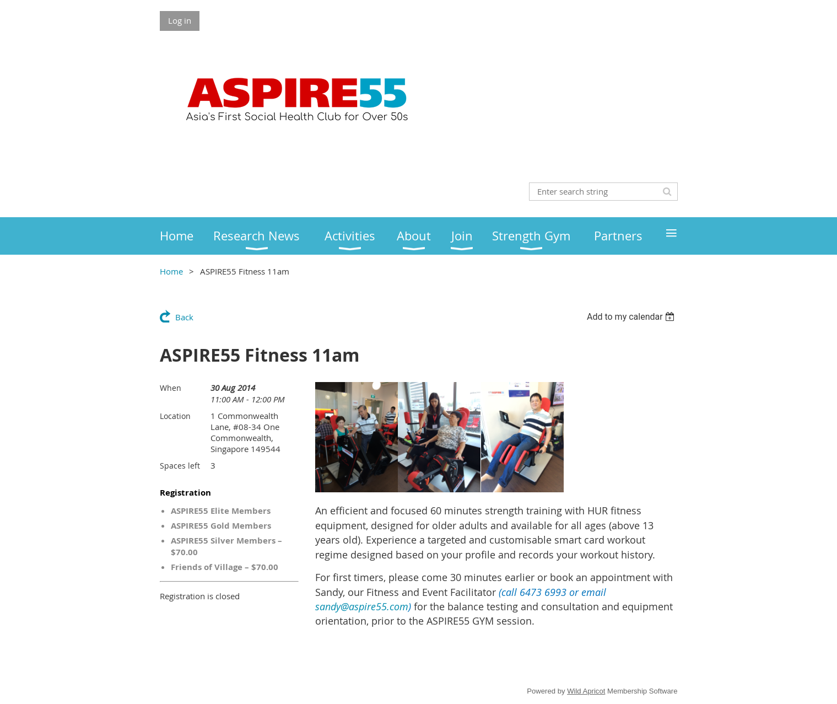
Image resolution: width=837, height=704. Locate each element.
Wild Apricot (586, 691)
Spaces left (180, 465)
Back (184, 317)
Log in (179, 20)
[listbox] (632, 317)
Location (175, 416)
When (170, 388)
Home (171, 271)
